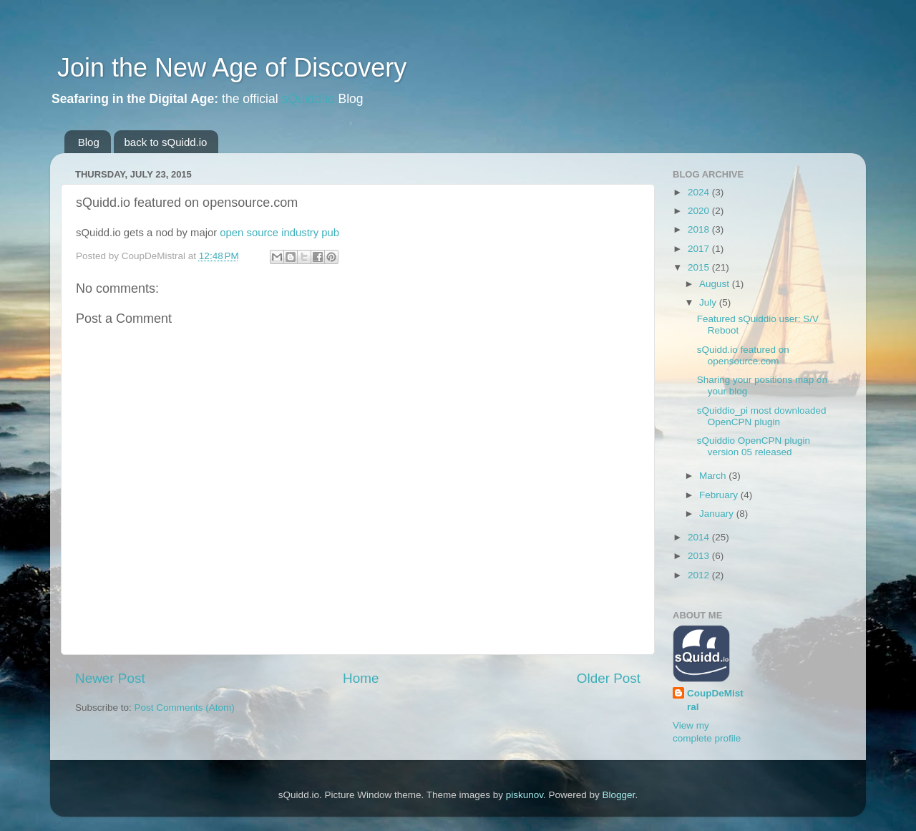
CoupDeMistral (715, 700)
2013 (700, 555)
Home (361, 678)
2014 (700, 537)
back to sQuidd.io (166, 142)
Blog (88, 142)
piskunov (524, 794)
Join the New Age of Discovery (228, 67)
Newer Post (110, 678)
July (709, 302)
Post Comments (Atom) (185, 707)
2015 (700, 267)
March (714, 475)
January (717, 513)
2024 (700, 192)
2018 (700, 229)
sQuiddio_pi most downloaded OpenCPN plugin (762, 416)
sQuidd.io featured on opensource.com (743, 355)
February (720, 495)
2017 (700, 248)
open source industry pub (279, 232)
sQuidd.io (308, 99)
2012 (700, 575)
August (715, 283)
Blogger (619, 794)
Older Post (608, 678)
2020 (700, 210)
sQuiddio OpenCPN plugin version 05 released (753, 446)
